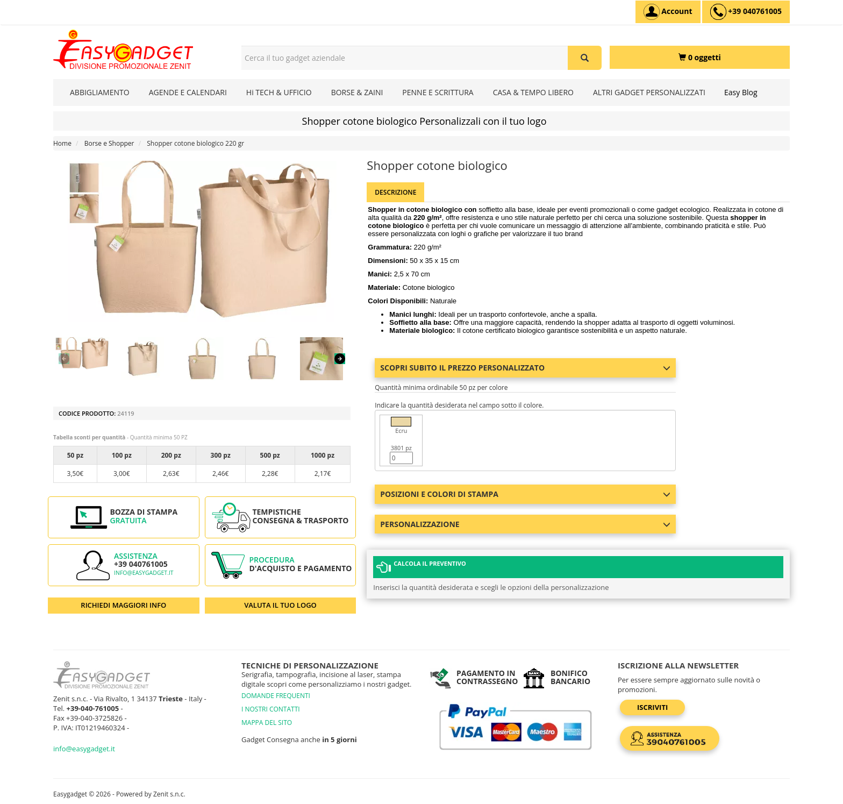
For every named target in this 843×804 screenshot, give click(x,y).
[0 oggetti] (700, 57)
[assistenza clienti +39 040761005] (746, 12)
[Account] (668, 12)
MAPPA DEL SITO (266, 722)
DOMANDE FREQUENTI (275, 695)
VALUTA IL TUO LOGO (280, 605)
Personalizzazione (525, 524)
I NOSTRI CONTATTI (270, 709)
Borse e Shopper (109, 143)
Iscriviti (652, 707)
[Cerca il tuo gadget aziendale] (585, 58)
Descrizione (395, 192)
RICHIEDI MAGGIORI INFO (123, 605)
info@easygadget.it (144, 573)
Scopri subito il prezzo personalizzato (525, 367)
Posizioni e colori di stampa (525, 494)
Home (62, 143)
